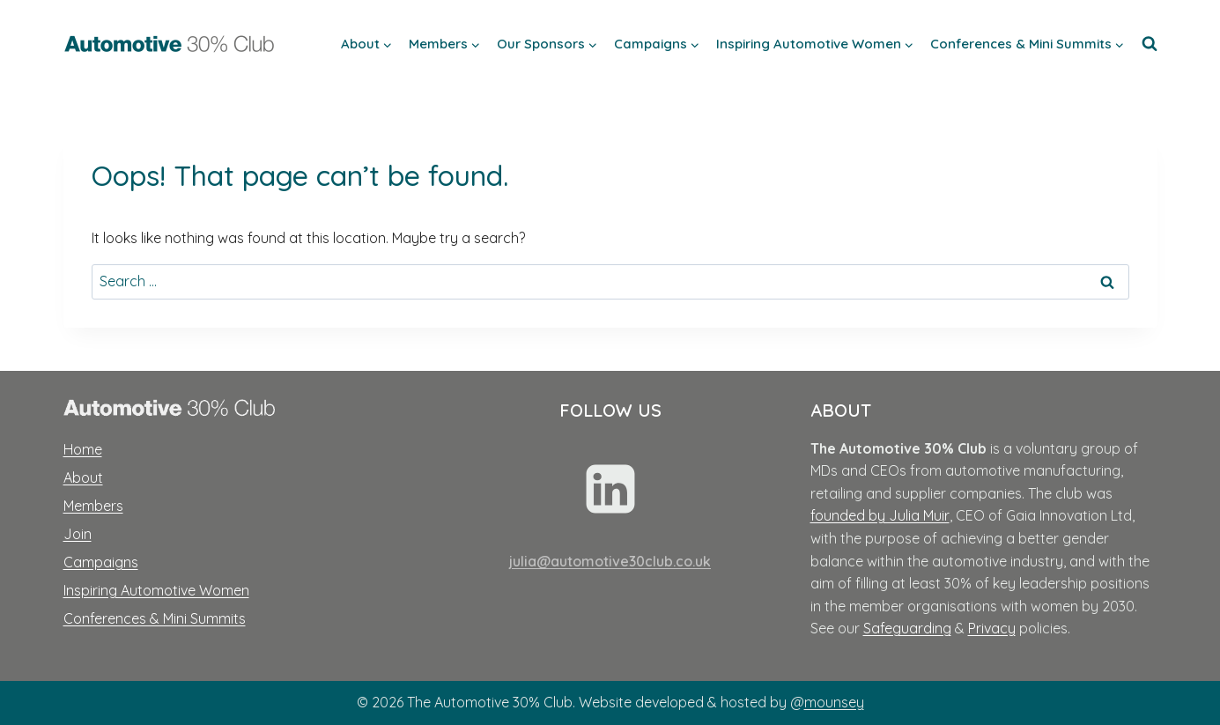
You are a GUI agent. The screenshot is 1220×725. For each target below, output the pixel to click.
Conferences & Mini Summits (154, 618)
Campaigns (100, 562)
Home (82, 449)
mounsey (834, 702)
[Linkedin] (610, 489)
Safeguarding (907, 628)
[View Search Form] (1149, 44)
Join (77, 534)
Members (93, 505)
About (83, 477)
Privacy (992, 628)
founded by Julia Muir (880, 515)
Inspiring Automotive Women (156, 590)
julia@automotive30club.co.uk (610, 561)
